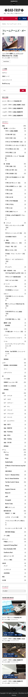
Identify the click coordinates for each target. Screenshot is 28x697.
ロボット (6, 294)
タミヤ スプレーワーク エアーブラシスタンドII (15, 345)
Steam (7, 455)
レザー (4, 363)
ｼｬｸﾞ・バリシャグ (8, 414)
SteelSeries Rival (8, 552)
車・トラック (7, 223)
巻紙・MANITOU (8, 428)
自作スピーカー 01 (9, 556)
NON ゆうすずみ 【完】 (11, 250)
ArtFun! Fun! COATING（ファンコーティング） (15, 352)
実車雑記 (6, 389)
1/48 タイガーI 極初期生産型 (13, 277)
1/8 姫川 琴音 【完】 (11, 246)
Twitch (22, 18)
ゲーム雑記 (7, 535)
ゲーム (4, 450)
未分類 (4, 580)
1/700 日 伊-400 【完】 (11, 170)
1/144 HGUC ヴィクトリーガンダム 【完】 (14, 297)
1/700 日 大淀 (8, 208)
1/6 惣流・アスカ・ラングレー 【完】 (15, 254)
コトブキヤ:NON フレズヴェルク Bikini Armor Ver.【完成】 (14, 43)
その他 (5, 329)
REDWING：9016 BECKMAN (10, 365)
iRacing (7, 486)
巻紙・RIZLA (7, 435)
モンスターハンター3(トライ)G (13, 528)
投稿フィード (5, 76)
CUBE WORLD (8, 471)
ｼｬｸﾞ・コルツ (7, 399)
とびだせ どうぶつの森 (11, 517)
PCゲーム (6, 452)
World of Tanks (9, 504)
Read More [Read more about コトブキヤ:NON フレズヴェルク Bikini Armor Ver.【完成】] (6, 62)
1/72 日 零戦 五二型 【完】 (12, 149)
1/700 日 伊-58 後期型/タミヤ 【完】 (15, 177)
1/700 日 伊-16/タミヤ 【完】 (13, 183)
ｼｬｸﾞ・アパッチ (8, 396)
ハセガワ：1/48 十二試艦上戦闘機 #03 (12, 112)
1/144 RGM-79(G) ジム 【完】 (13, 319)
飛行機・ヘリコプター (10, 128)
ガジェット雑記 (8, 560)
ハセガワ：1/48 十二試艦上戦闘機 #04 (12, 108)
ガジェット (5, 539)
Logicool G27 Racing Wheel (10, 545)
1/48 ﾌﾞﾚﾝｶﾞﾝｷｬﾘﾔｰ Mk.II (11, 280)
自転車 (4, 563)
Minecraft (7, 493)
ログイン (4, 73)
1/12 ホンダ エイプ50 (11, 286)
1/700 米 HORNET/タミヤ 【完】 (13, 186)
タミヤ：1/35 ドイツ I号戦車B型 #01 (12, 101)
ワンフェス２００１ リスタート (13, 338)
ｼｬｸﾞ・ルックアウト (9, 421)
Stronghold (8, 500)
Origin (6, 458)
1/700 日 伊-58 (9, 197)
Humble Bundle (9, 462)
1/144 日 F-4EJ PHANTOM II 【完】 (14, 142)
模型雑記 (6, 359)
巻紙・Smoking (8, 439)
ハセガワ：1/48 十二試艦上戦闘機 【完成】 (14, 105)
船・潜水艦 (7, 164)
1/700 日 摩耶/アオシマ (11, 211)
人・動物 (6, 240)
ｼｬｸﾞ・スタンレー (8, 403)
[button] (2, 18)
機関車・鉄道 (7, 323)
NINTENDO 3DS (7, 511)
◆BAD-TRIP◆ (15, 10)
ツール (5, 341)
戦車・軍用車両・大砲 (10, 270)
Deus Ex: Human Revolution (12, 478)
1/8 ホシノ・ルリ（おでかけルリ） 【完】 (14, 260)
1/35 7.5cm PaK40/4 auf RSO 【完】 (14, 273)
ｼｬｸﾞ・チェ (7, 406)
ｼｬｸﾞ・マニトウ (8, 417)
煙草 (3, 393)
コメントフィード (7, 80)
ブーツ (5, 369)
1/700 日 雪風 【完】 (10, 166)
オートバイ (7, 284)
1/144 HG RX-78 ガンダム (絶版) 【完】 (13, 312)
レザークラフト (8, 372)
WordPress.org (6, 83)
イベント (6, 335)
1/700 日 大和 (8, 193)
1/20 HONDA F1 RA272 (10, 237)
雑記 (3, 576)
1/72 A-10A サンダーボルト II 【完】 (14, 145)
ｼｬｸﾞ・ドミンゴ (8, 410)
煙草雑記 (6, 446)
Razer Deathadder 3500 (10, 549)
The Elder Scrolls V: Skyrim (12, 482)
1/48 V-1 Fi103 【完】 (10, 138)
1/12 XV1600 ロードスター (12, 290)
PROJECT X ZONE (10, 513)
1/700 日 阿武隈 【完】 (11, 173)
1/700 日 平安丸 (9, 204)
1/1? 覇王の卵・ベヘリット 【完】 (14, 331)
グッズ (5, 566)
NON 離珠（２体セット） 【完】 (13, 243)
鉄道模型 (7, 325)
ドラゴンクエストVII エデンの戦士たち (15, 522)
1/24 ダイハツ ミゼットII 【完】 (13, 233)
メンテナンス (7, 569)
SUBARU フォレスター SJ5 (10, 382)
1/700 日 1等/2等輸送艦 (11, 201)
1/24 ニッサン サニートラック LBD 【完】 (14, 226)
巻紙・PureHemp (8, 432)
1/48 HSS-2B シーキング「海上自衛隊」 (14, 157)
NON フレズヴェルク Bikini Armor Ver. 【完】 (14, 49)
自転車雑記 (7, 573)
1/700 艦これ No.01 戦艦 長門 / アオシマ (15, 216)
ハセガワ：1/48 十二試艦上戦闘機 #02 (12, 115)
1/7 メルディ (8, 267)
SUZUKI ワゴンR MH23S (10, 386)
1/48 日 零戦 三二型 (10, 152)
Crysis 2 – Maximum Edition (12, 475)
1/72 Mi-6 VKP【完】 (10, 134)
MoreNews (22, 693)
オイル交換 (7, 379)
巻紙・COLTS (7, 424)
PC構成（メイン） (8, 542)
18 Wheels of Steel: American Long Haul (15, 465)
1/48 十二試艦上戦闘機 (11, 131)
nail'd (6, 496)
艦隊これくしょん (10, 507)
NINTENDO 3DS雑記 (10, 532)
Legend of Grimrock (10, 489)
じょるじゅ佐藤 (6, 57)
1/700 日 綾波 (8, 190)
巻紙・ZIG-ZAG (7, 442)
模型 (3, 126)
